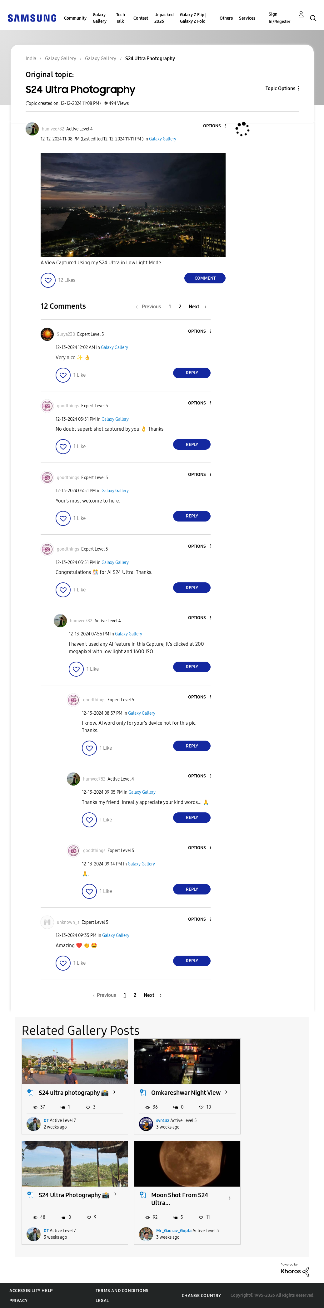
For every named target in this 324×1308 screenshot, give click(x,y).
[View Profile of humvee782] (53, 129)
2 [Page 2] (180, 307)
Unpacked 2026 (164, 18)
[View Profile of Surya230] (66, 334)
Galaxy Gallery (100, 18)
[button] (215, 126)
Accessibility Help (31, 1290)
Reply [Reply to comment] (192, 372)
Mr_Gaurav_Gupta (61, 1230)
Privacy (18, 1300)
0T (46, 1124)
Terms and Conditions (122, 1290)
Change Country (201, 1295)
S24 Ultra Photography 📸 (276, 1092)
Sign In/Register (280, 18)
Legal (102, 1300)
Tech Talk (120, 18)
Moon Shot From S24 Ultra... (67, 1198)
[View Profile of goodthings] (68, 406)
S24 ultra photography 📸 (69, 1092)
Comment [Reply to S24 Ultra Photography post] (205, 278)
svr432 (153, 1124)
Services (247, 18)
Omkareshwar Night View (169, 1092)
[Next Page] (198, 306)
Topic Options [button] (280, 88)
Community (75, 18)
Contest (140, 18)
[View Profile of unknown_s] (68, 922)
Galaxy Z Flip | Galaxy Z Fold (193, 18)
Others (226, 18)
